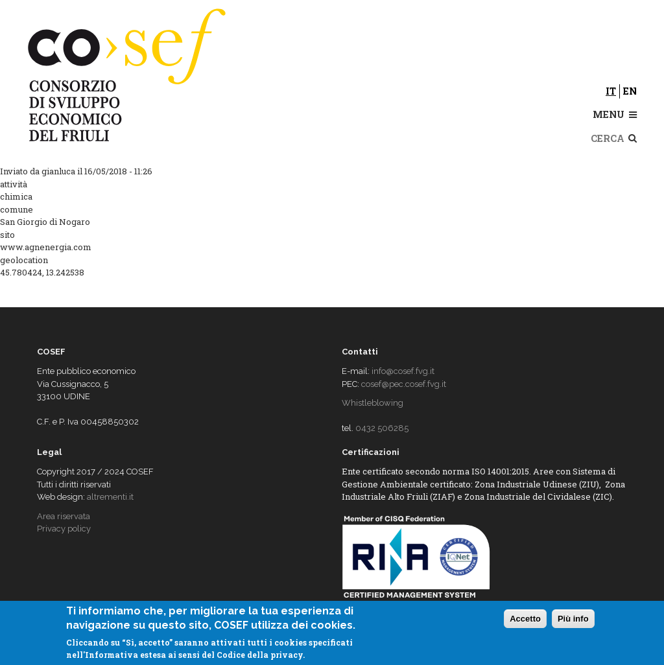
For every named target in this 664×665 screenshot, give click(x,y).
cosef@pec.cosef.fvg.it (403, 384)
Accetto (525, 619)
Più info (573, 619)
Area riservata (63, 516)
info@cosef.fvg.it (403, 371)
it (611, 91)
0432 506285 (382, 428)
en (630, 91)
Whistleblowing (372, 403)
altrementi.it (110, 497)
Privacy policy (64, 528)
